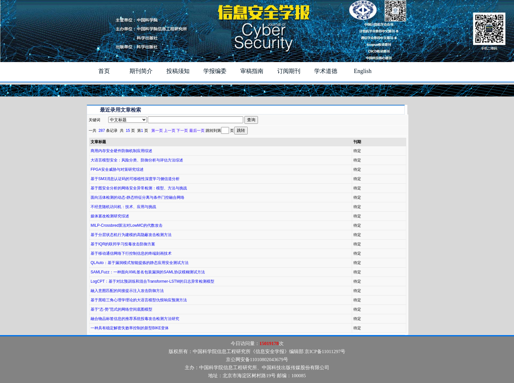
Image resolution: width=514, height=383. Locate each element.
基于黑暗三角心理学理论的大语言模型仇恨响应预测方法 (139, 300)
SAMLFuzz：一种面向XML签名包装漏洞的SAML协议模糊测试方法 (148, 272)
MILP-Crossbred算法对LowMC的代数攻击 (127, 225)
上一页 (169, 130)
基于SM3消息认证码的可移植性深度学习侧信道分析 (135, 179)
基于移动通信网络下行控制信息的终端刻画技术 (131, 253)
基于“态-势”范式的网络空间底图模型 (121, 309)
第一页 (157, 130)
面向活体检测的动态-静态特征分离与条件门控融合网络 (137, 197)
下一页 (182, 130)
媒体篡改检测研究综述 (110, 216)
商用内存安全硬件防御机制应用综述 (121, 151)
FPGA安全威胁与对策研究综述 (117, 169)
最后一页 (197, 130)
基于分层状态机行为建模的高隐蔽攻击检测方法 (131, 235)
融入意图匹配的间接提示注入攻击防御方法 (127, 290)
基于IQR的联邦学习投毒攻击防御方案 (123, 244)
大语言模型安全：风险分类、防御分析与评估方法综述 (137, 160)
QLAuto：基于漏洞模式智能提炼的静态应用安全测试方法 (140, 262)
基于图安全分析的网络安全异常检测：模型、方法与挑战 (139, 188)
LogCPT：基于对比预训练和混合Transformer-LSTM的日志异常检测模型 (152, 281)
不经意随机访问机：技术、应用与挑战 (123, 207)
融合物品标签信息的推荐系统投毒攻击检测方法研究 (135, 318)
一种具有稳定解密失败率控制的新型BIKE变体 (130, 328)
